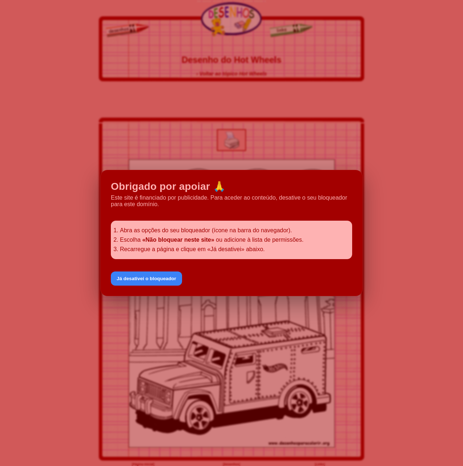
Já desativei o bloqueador (146, 278)
